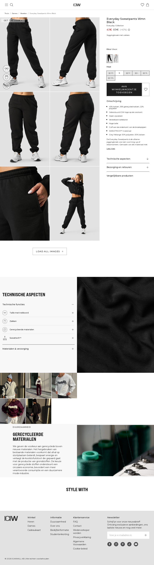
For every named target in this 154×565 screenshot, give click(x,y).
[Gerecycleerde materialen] (6, 85)
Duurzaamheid (58, 521)
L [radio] (136, 73)
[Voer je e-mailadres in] (124, 535)
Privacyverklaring (82, 537)
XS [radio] (110, 73)
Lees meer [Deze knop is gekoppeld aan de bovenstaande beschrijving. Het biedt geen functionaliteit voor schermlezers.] (111, 148)
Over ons (55, 526)
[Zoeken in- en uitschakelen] (11, 4)
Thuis (7, 13)
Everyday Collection (116, 25)
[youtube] (136, 544)
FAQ (75, 521)
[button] (25, 54)
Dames (14, 13)
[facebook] (109, 544)
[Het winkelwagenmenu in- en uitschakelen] (147, 4)
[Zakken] (6, 77)
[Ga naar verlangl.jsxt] (142, 4)
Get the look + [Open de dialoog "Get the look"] (13, 20)
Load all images (50, 251)
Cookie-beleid (80, 548)
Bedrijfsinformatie (59, 530)
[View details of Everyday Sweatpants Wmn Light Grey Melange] (116, 58)
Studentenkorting (59, 534)
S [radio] (119, 73)
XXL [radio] (111, 78)
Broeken (23, 13)
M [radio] (128, 73)
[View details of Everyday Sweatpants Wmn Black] (109, 58)
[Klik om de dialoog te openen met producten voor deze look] (12, 385)
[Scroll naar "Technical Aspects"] (128, 159)
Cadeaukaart (34, 530)
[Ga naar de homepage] (77, 5)
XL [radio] (145, 73)
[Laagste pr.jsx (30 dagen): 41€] (129, 30)
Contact (77, 526)
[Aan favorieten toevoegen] (145, 89)
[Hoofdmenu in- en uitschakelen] (6, 4)
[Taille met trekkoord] (6, 68)
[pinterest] (123, 544)
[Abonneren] (145, 535)
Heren (31, 521)
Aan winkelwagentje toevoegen (124, 89)
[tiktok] (129, 544)
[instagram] (116, 544)
